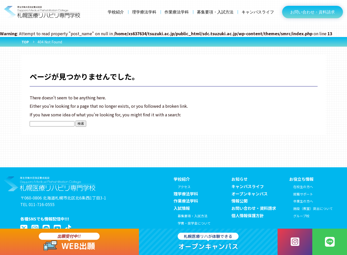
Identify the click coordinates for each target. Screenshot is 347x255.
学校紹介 (116, 12)
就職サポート (303, 194)
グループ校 (301, 215)
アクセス (184, 186)
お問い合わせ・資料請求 (253, 208)
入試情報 (182, 208)
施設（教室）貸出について (313, 208)
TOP (25, 41)
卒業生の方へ (303, 201)
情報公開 (239, 201)
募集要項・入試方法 (215, 12)
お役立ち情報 (301, 179)
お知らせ (239, 179)
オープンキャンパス (249, 194)
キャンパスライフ (258, 12)
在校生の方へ (303, 186)
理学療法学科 (144, 12)
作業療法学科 (177, 12)
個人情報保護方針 (247, 215)
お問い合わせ (312, 12)
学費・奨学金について (194, 223)
